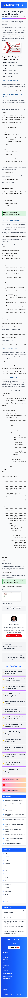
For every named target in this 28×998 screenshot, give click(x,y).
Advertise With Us (7, 976)
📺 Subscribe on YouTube (14, 635)
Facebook (5, 984)
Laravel (12, 608)
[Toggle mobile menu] (24, 5)
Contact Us (5, 957)
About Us (5, 955)
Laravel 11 (18, 608)
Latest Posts (6, 965)
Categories (5, 970)
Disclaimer (5, 959)
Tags (4, 968)
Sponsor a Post (6, 978)
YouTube (5, 989)
